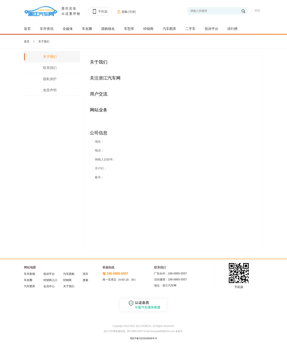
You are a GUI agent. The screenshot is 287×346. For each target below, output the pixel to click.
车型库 (129, 29)
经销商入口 (50, 280)
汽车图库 (169, 29)
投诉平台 (211, 29)
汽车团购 (68, 273)
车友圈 (87, 29)
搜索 (85, 280)
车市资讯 (46, 29)
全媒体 (68, 29)
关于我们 (68, 286)
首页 (27, 29)
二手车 (190, 29)
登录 (257, 10)
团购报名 (108, 29)
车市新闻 (29, 273)
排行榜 (232, 29)
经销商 (148, 29)
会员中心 (49, 286)
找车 (85, 273)
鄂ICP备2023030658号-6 (143, 338)
